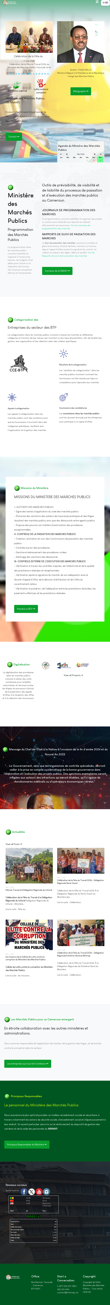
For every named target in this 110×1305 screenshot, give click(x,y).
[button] (97, 1)
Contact (13, 136)
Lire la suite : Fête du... (16, 909)
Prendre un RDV (26, 609)
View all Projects (73, 675)
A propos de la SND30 (57, 271)
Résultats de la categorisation (73, 365)
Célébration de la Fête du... (29, 56)
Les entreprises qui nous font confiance (27, 1063)
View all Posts (14, 844)
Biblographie (80, 91)
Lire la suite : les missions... (18, 975)
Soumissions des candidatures (73, 408)
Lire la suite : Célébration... (70, 902)
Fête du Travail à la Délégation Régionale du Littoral (29, 890)
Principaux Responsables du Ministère (27, 1144)
